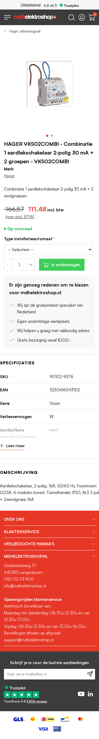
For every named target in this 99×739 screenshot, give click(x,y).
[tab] (49, 519)
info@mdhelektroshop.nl (25, 585)
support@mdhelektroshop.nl (29, 639)
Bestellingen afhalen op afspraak (32, 633)
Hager (9, 175)
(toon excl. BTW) (19, 216)
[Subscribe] (90, 674)
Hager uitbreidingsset (24, 31)
